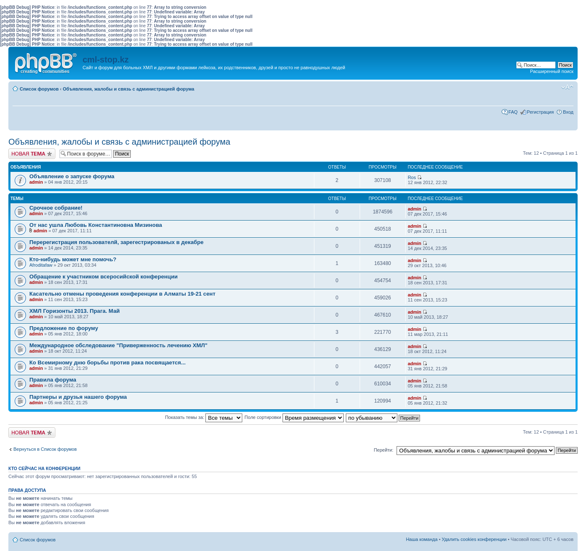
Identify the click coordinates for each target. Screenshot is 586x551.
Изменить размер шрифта (567, 87)
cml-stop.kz (106, 59)
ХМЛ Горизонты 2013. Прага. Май (74, 311)
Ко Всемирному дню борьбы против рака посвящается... (107, 362)
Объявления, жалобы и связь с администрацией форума (128, 88)
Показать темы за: (204, 417)
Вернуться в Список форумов (45, 449)
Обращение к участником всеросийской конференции (103, 276)
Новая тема (31, 153)
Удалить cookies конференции (474, 539)
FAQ (513, 111)
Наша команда (421, 539)
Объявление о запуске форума (71, 176)
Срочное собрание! (56, 208)
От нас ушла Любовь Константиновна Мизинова (95, 225)
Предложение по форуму (63, 328)
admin (36, 182)
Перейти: (384, 449)
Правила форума (52, 380)
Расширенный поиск (551, 71)
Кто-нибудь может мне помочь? (73, 259)
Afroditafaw (40, 265)
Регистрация (540, 111)
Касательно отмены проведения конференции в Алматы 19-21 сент (122, 294)
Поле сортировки (293, 417)
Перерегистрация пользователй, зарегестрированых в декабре (116, 242)
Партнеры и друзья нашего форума (78, 397)
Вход (568, 111)
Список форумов (39, 88)
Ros (412, 177)
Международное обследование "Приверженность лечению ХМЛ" (118, 345)
